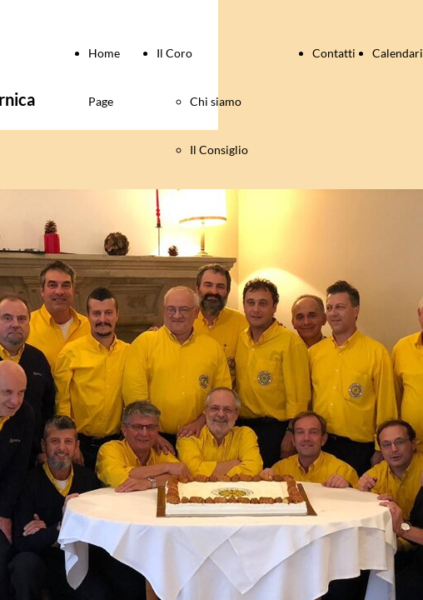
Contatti (334, 53)
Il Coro (174, 53)
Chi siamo (215, 101)
